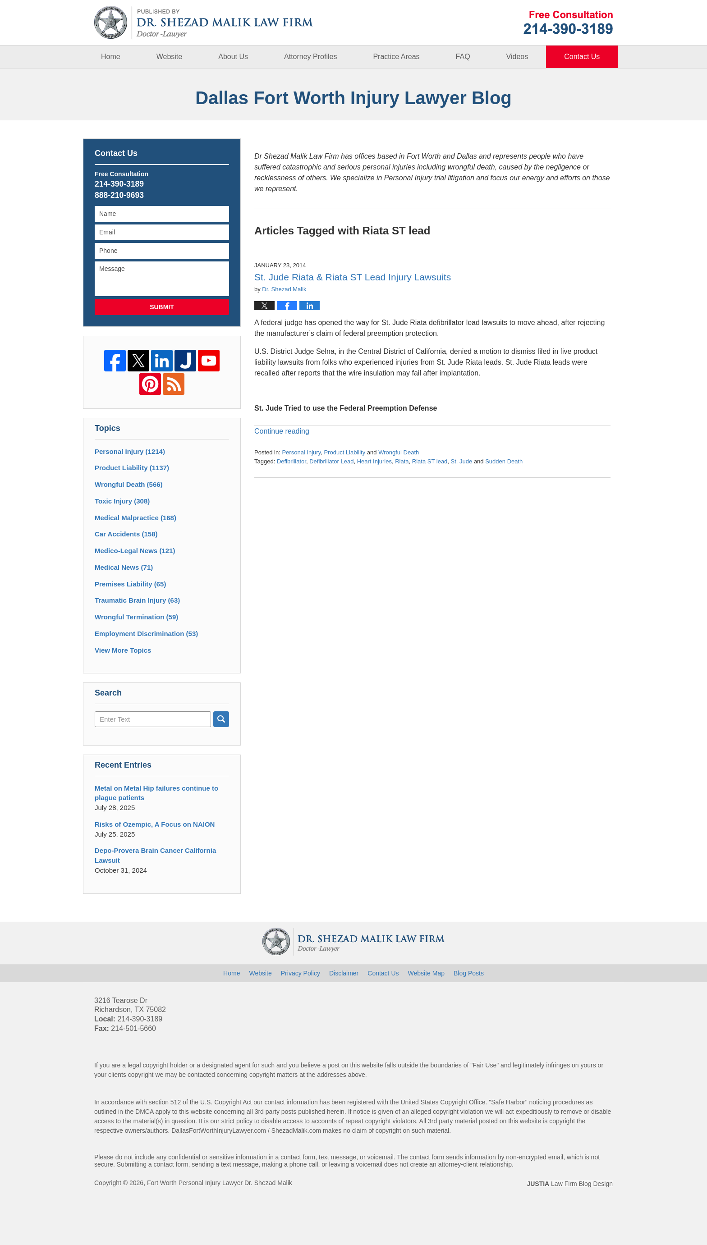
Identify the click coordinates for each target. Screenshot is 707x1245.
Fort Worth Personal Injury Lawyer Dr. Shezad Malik (219, 1182)
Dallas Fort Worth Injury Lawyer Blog (203, 23)
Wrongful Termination (136, 617)
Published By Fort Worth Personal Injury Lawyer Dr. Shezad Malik (568, 22)
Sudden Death (504, 461)
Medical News (124, 567)
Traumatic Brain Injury (137, 600)
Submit (162, 307)
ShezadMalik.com (296, 1130)
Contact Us (582, 56)
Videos (517, 56)
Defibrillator (291, 461)
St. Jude (462, 461)
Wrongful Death (398, 452)
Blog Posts (469, 973)
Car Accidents (126, 534)
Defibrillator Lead (331, 461)
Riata (402, 461)
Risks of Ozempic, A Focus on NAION (155, 824)
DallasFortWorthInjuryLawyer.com (218, 1130)
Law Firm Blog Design (570, 1183)
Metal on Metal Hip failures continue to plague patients (156, 793)
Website (169, 56)
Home (110, 56)
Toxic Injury (122, 501)
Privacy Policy (300, 973)
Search (221, 719)
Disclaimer (343, 973)
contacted (201, 1074)
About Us (233, 56)
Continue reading (281, 431)
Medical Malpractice (135, 518)
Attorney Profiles (310, 56)
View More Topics (123, 650)
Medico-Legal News (135, 550)
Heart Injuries (374, 461)
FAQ (463, 56)
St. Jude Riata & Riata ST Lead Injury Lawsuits (352, 277)
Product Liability (344, 452)
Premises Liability (130, 584)
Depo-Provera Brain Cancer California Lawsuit (155, 855)
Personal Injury (301, 452)
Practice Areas (396, 56)
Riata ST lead (430, 461)
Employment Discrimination (146, 633)
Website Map (426, 973)
